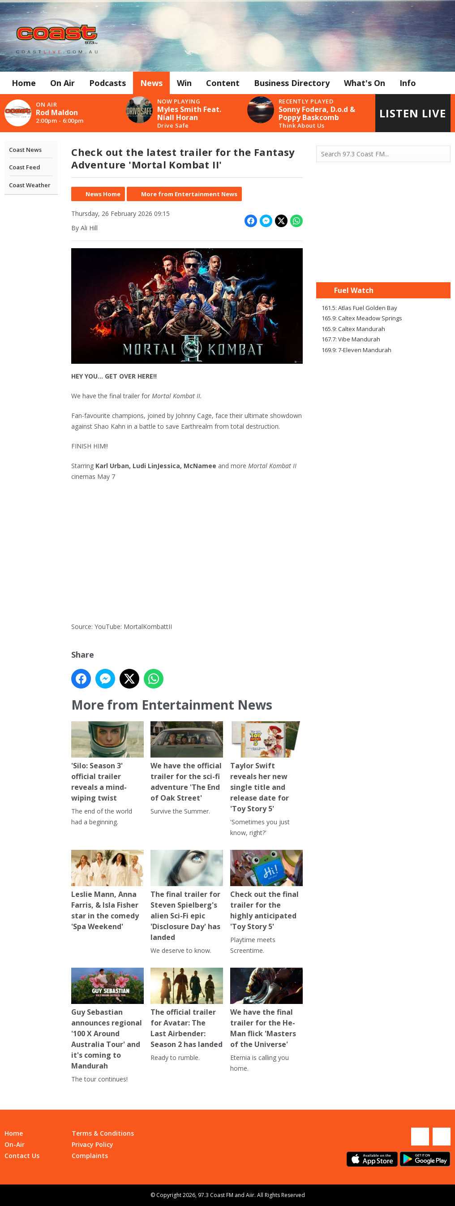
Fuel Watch (353, 290)
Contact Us (21, 1155)
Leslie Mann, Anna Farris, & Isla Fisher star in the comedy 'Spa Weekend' (107, 890)
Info (407, 83)
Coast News (25, 150)
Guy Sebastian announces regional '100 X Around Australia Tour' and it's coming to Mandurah (107, 1019)
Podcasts (107, 83)
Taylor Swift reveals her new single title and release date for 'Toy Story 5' (266, 767)
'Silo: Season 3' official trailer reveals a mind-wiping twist (107, 762)
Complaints (90, 1155)
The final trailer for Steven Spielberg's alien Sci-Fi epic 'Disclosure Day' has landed (187, 896)
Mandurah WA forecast (383, 264)
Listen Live (412, 113)
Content (223, 83)
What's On (364, 83)
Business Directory (292, 83)
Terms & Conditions (103, 1133)
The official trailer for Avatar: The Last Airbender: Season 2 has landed (187, 1008)
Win (184, 83)
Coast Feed (24, 167)
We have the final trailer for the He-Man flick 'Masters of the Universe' (266, 1008)
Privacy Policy (92, 1144)
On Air (62, 83)
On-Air (14, 1144)
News (151, 83)
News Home (103, 194)
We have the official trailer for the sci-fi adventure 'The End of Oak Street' (187, 762)
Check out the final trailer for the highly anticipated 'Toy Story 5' (266, 890)
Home (24, 83)
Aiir (250, 1195)
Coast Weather (30, 185)
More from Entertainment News (189, 194)
